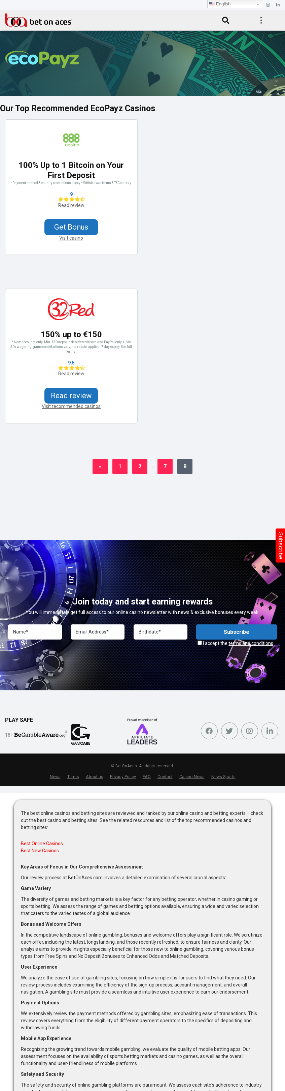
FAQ (147, 776)
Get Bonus (71, 227)
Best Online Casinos (42, 844)
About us (94, 776)
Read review (71, 205)
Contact (165, 776)
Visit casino (71, 238)
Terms (73, 776)
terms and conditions (250, 643)
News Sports (223, 776)
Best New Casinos (40, 851)
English (219, 4)
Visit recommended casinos (71, 406)
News (55, 776)
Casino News (192, 776)
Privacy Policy (123, 776)
